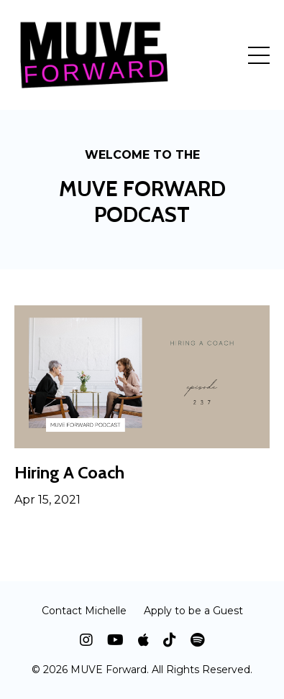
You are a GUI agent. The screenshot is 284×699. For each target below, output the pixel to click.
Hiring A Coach (69, 473)
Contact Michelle (84, 610)
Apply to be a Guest (193, 610)
